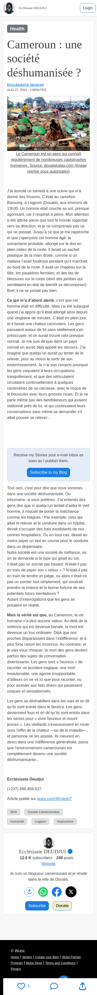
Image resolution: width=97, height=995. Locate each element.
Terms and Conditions (60, 963)
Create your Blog (47, 957)
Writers (27, 957)
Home (15, 957)
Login (88, 8)
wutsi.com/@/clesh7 (54, 799)
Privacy (16, 969)
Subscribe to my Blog (48, 472)
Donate (62, 906)
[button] (72, 852)
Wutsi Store (34, 963)
